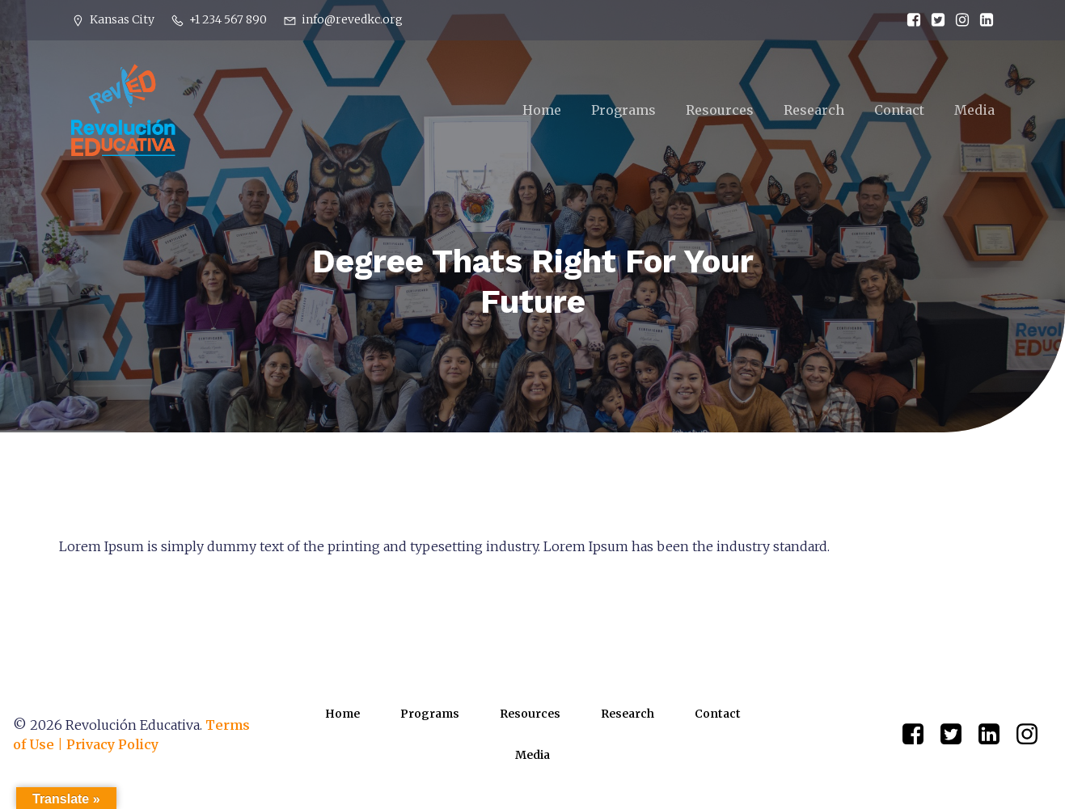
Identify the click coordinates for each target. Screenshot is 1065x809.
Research (814, 111)
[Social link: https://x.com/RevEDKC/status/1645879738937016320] (934, 20)
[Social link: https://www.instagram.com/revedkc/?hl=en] (958, 20)
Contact (899, 111)
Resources (720, 111)
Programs (623, 111)
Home (541, 111)
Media (974, 111)
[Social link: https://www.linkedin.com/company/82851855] (982, 20)
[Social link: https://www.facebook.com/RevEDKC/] (910, 20)
